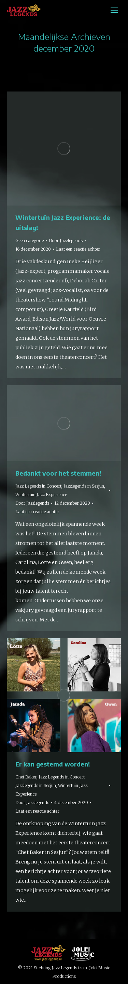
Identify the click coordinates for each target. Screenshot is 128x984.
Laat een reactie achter (78, 249)
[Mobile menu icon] (114, 10)
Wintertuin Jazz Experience (41, 494)
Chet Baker (26, 776)
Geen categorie (29, 240)
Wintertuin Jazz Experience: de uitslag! (62, 222)
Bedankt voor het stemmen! (58, 473)
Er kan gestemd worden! (52, 764)
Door (66, 240)
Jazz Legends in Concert (38, 486)
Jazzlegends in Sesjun (83, 486)
